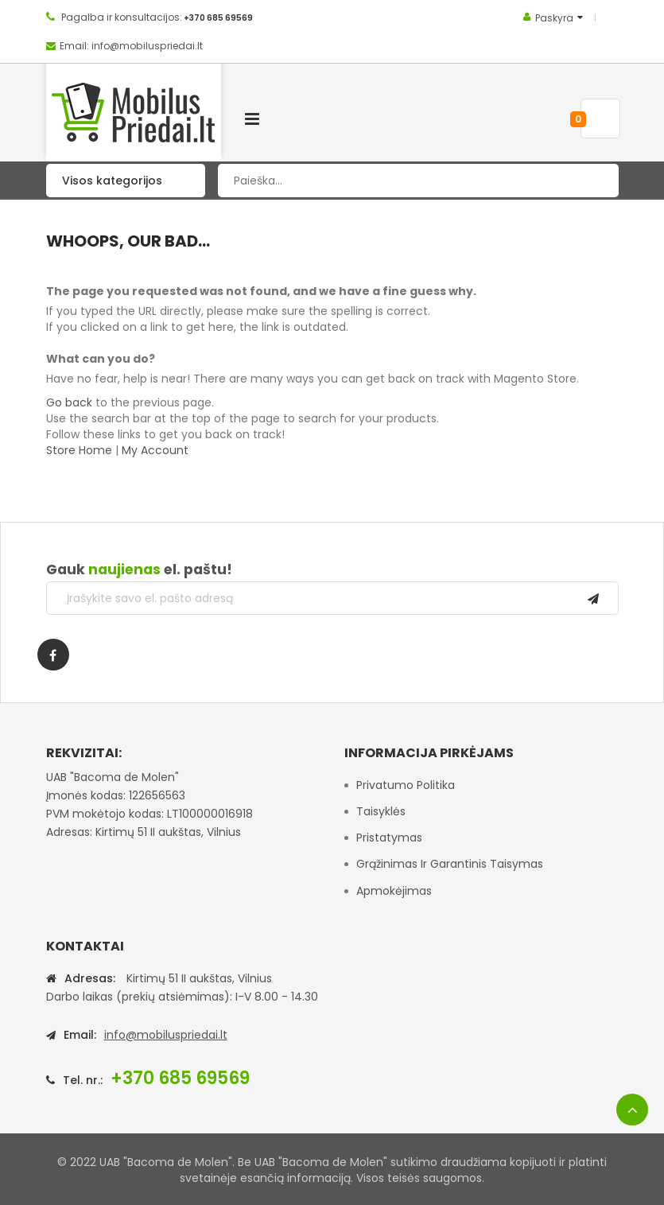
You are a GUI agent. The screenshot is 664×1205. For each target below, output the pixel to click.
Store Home (79, 450)
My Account (155, 450)
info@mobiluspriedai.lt (165, 1035)
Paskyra (554, 18)
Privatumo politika (405, 785)
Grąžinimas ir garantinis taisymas (449, 864)
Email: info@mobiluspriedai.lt (131, 45)
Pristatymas (389, 837)
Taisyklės (381, 811)
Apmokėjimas (394, 891)
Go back (69, 402)
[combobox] (418, 180)
